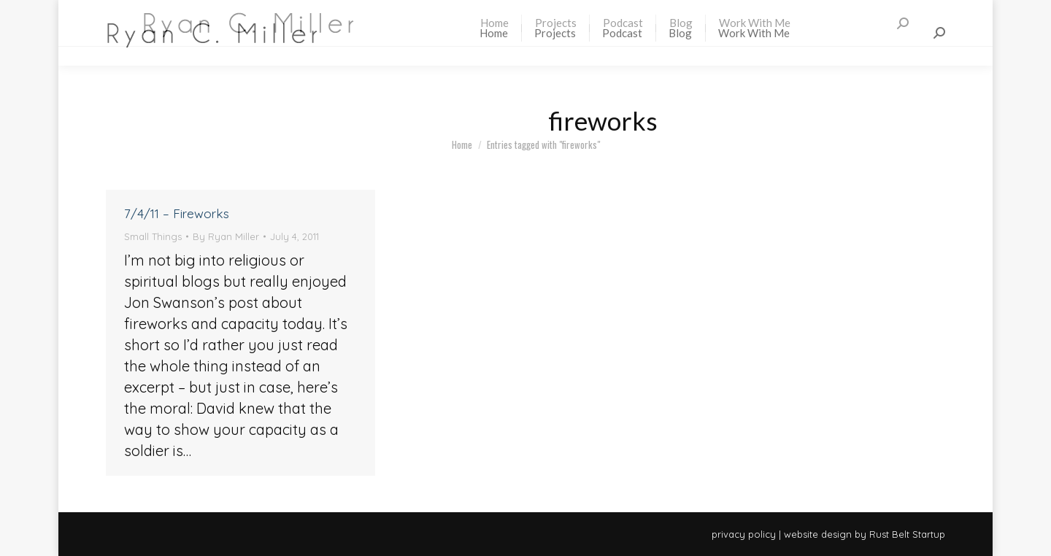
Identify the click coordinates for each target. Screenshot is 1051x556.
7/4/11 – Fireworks (176, 213)
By (226, 236)
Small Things (153, 236)
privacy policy (744, 534)
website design (818, 534)
